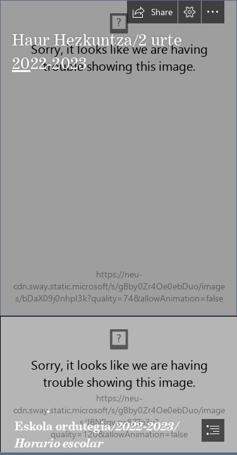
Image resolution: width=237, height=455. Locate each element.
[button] (152, 12)
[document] (118, 227)
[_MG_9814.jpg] (118, 384)
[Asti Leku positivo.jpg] (118, 158)
